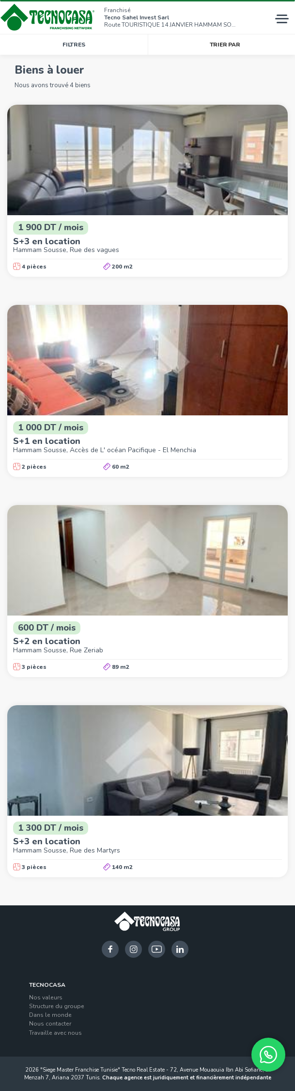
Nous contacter (50, 1024)
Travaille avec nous (55, 1033)
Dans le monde (50, 1015)
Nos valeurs (45, 997)
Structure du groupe (56, 1006)
